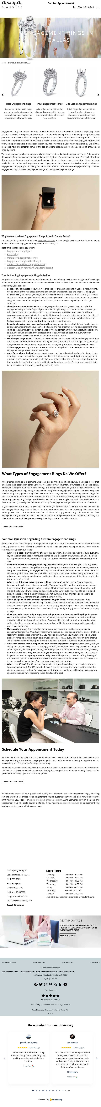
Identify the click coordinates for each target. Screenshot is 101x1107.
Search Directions (15, 905)
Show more (72, 1072)
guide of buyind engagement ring (45, 799)
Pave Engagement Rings (50, 104)
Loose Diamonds (39, 962)
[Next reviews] (96, 1058)
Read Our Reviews (68, 936)
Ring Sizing (12, 254)
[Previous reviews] (4, 1058)
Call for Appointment (61, 3)
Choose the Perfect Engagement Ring (26, 264)
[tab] (33, 1090)
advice (14, 806)
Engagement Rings (9, 962)
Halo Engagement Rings (19, 104)
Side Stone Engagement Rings (81, 104)
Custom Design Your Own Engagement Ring (30, 267)
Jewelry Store (67, 962)
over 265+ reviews (46, 240)
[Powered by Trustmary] (50, 1099)
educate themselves (69, 803)
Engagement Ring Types (19, 251)
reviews (57, 999)
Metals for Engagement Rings (22, 257)
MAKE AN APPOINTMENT (13, 526)
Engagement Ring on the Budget (24, 261)
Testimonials (94, 962)
